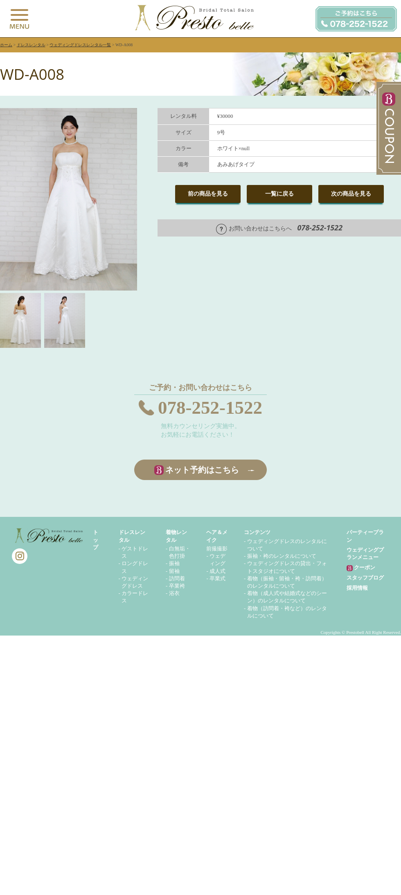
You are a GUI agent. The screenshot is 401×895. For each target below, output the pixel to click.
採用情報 (357, 588)
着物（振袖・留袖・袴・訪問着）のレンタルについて (287, 582)
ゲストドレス (135, 552)
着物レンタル (176, 536)
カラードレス (135, 597)
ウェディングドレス (135, 582)
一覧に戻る (279, 194)
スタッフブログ (365, 578)
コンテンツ (257, 532)
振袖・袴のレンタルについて (281, 556)
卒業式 (217, 578)
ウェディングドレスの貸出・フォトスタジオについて (287, 567)
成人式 (217, 571)
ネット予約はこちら (202, 469)
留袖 (174, 571)
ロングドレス (135, 567)
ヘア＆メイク (217, 536)
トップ (95, 539)
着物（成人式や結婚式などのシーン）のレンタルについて (287, 597)
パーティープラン (365, 536)
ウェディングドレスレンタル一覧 (80, 45)
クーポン (361, 567)
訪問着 (177, 578)
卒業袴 (177, 586)
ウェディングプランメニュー (365, 553)
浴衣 (174, 593)
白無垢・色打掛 (179, 552)
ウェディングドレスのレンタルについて (287, 545)
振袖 (174, 563)
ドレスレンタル (31, 45)
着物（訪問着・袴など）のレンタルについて (287, 612)
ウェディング (217, 559)
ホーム (6, 45)
